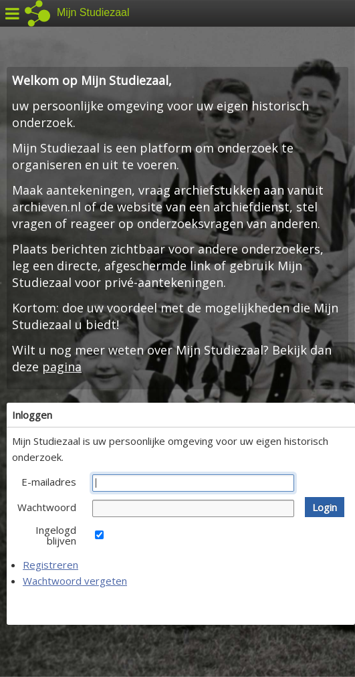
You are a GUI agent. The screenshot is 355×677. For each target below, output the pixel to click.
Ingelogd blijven (55, 535)
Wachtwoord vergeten (75, 580)
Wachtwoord (46, 507)
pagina (62, 367)
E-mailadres (48, 481)
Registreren (50, 564)
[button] (324, 507)
